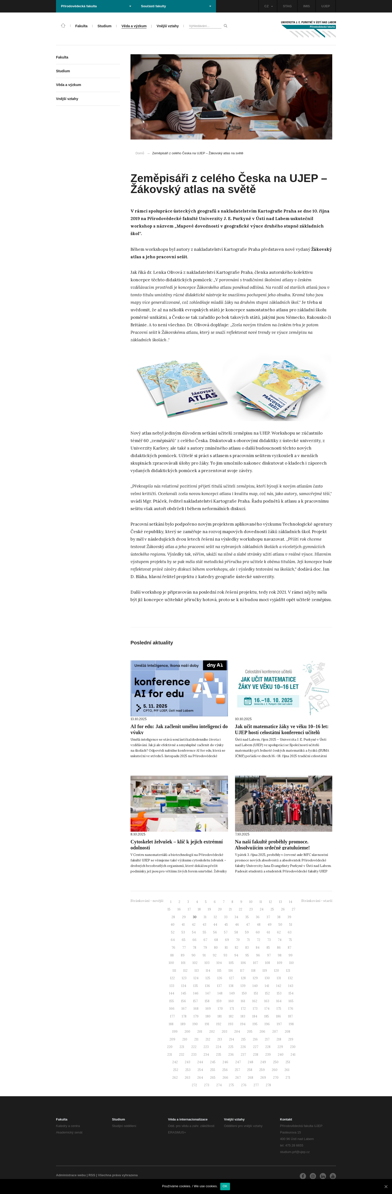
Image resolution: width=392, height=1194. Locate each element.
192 (218, 1024)
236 (231, 1054)
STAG (287, 6)
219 (290, 1039)
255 (212, 1070)
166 (171, 1008)
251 (288, 1062)
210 (184, 1039)
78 (194, 947)
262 (175, 1077)
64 (173, 940)
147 (208, 993)
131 (279, 978)
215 (243, 1039)
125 (208, 978)
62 (279, 932)
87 (289, 947)
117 (242, 970)
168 (196, 1008)
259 (262, 1070)
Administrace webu (71, 1175)
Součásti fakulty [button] (176, 6)
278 (268, 1085)
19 (209, 909)
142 (278, 986)
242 (175, 1062)
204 (237, 1031)
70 (238, 940)
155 (171, 1001)
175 (278, 1008)
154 (291, 993)
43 (204, 924)
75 (290, 940)
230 (293, 1047)
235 (218, 1054)
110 (291, 963)
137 (219, 986)
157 (195, 1001)
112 (185, 970)
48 (258, 924)
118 (253, 970)
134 (183, 986)
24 (262, 909)
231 (169, 1054)
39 (289, 917)
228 (267, 1047)
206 (262, 1031)
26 (283, 909)
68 (216, 940)
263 (187, 1077)
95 (247, 955)
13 (280, 902)
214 (231, 1039)
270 (275, 1077)
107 (255, 963)
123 (184, 978)
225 (231, 1047)
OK (225, 1186)
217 (267, 1039)
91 (204, 955)
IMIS (306, 6)
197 (279, 1024)
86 (279, 947)
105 (231, 963)
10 (250, 902)
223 (206, 1047)
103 (207, 963)
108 (267, 963)
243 (187, 1062)
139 (243, 986)
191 (207, 1024)
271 (288, 1077)
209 (172, 1039)
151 (256, 993)
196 (267, 1024)
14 (290, 902)
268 (250, 1077)
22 (240, 909)
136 (207, 986)
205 (249, 1031)
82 (236, 947)
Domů (140, 153)
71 (248, 940)
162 (254, 1001)
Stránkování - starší (316, 901)
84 (258, 947)
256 (225, 1070)
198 (291, 1024)
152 (267, 993)
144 (171, 993)
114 (208, 970)
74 (280, 940)
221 (182, 1047)
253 (187, 1070)
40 (172, 924)
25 (272, 909)
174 (267, 1008)
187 (290, 1016)
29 (184, 917)
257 (237, 1070)
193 (230, 1024)
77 (184, 947)
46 (237, 924)
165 (291, 1001)
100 (171, 963)
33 (226, 917)
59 (247, 932)
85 (268, 947)
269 (263, 1077)
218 (278, 1039)
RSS (91, 1175)
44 (215, 924)
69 (227, 940)
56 (215, 932)
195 (255, 1024)
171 (232, 1008)
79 (205, 947)
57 (226, 932)
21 (230, 909)
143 (290, 986)
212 (208, 1039)
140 (255, 986)
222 (193, 1047)
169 (208, 1008)
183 (242, 1016)
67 (205, 940)
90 (194, 955)
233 (193, 1054)
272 (194, 1085)
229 (280, 1047)
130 (267, 978)
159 (219, 1001)
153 (279, 993)
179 (196, 1016)
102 (195, 963)
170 (220, 1008)
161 (243, 1001)
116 (230, 970)
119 (264, 970)
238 (255, 1054)
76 (173, 947)
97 (269, 955)
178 (184, 1016)
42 (194, 924)
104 (219, 963)
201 (199, 1031)
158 (207, 1001)
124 (196, 978)
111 (174, 970)
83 (247, 947)
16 (179, 909)
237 (243, 1054)
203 (224, 1031)
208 (287, 1031)
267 (238, 1077)
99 (290, 955)
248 (250, 1062)
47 (248, 924)
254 (200, 1070)
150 (244, 993)
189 (183, 1024)
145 (183, 993)
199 (175, 1031)
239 (268, 1054)
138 (231, 986)
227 (255, 1047)
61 (268, 932)
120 (276, 970)
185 (266, 1016)
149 (232, 993)
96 (258, 955)
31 (205, 917)
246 (225, 1062)
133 (172, 986)
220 (169, 1047)
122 (172, 978)
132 (290, 978)
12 (270, 902)
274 (219, 1085)
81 (226, 947)
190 (195, 1024)
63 (290, 932)
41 (183, 924)
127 (231, 978)
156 (183, 1001)
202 (212, 1031)
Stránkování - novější (146, 901)
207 (275, 1031)
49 (270, 924)
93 (225, 955)
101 (183, 963)
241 (293, 1054)
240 (281, 1054)
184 (254, 1016)
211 (196, 1039)
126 (219, 978)
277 (256, 1085)
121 (288, 970)
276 (243, 1085)
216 (255, 1039)
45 (226, 924)
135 (195, 986)
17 (189, 909)
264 (200, 1077)
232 (181, 1054)
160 (231, 1001)
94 (236, 955)
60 (258, 932)
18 (199, 909)
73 (269, 940)
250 (275, 1062)
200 (187, 1031)
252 (175, 1070)
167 (184, 1008)
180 (208, 1016)
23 (251, 909)
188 (171, 1024)
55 (204, 932)
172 (243, 1008)
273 (206, 1085)
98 (280, 955)
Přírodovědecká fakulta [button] (96, 6)
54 (194, 932)
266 (225, 1077)
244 (200, 1062)
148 (220, 993)
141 (267, 986)
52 (172, 932)
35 (247, 917)
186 (278, 1016)
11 (261, 902)
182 (231, 1016)
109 (279, 963)
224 (218, 1047)
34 (236, 917)
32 (215, 917)
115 (219, 970)
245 (213, 1062)
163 (266, 1001)
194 (243, 1024)
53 (183, 932)
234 (206, 1054)
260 (275, 1070)
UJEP (326, 6)
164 (279, 1001)
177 (172, 1016)
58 (236, 932)
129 (255, 978)
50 (280, 924)
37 (268, 917)
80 (216, 947)
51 (290, 924)
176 (290, 1008)
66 (194, 940)
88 (172, 955)
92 (214, 955)
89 (182, 955)
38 (278, 917)
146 (195, 993)
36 (258, 917)
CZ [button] (268, 6)
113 (196, 970)
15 (169, 909)
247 (238, 1062)
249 (263, 1062)
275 (231, 1085)
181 (220, 1016)
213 (219, 1039)
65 (184, 940)
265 (213, 1077)
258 (249, 1070)
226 (243, 1047)
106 (243, 963)
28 (173, 917)
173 (255, 1008)
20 (220, 909)
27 (293, 909)
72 (258, 940)
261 (287, 1070)
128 (243, 978)
